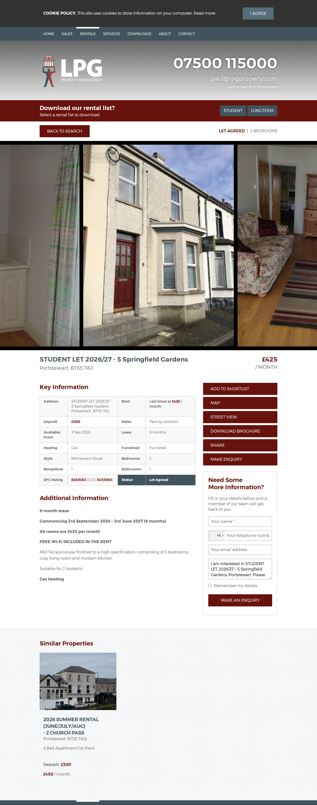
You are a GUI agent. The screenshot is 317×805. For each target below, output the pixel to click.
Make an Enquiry (240, 600)
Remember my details (235, 585)
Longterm (262, 110)
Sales (67, 34)
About (165, 34)
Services (111, 34)
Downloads (139, 34)
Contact (187, 34)
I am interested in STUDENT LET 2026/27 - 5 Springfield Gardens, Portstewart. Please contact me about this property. (240, 569)
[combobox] (217, 536)
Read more (204, 13)
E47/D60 (104, 480)
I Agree (258, 13)
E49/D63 (78, 480)
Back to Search (64, 131)
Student (233, 110)
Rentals (88, 34)
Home (48, 34)
